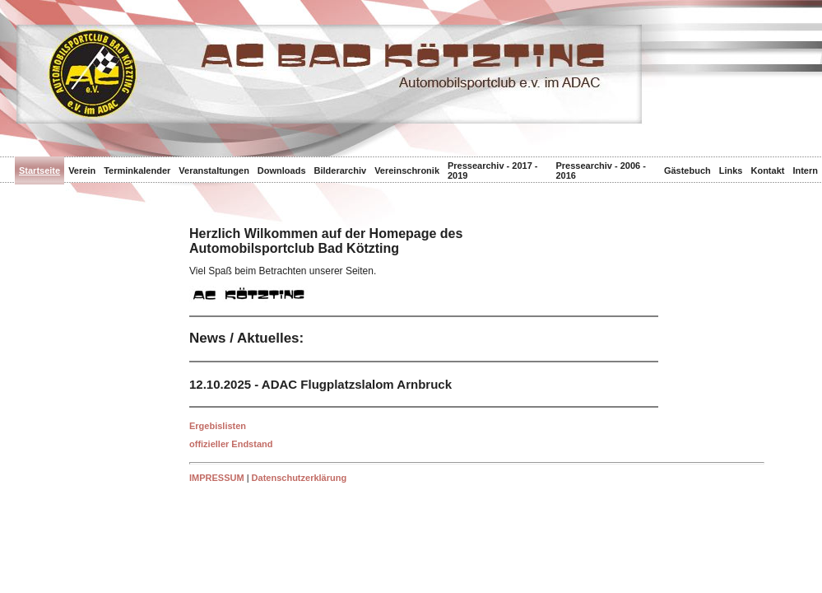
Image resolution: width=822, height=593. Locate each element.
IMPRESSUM (216, 478)
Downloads (282, 170)
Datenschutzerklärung (299, 478)
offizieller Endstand (230, 444)
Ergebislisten (217, 426)
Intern (805, 170)
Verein (81, 170)
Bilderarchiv (340, 170)
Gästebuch (687, 170)
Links (731, 170)
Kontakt (767, 170)
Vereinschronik (406, 170)
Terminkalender (137, 170)
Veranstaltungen (214, 170)
